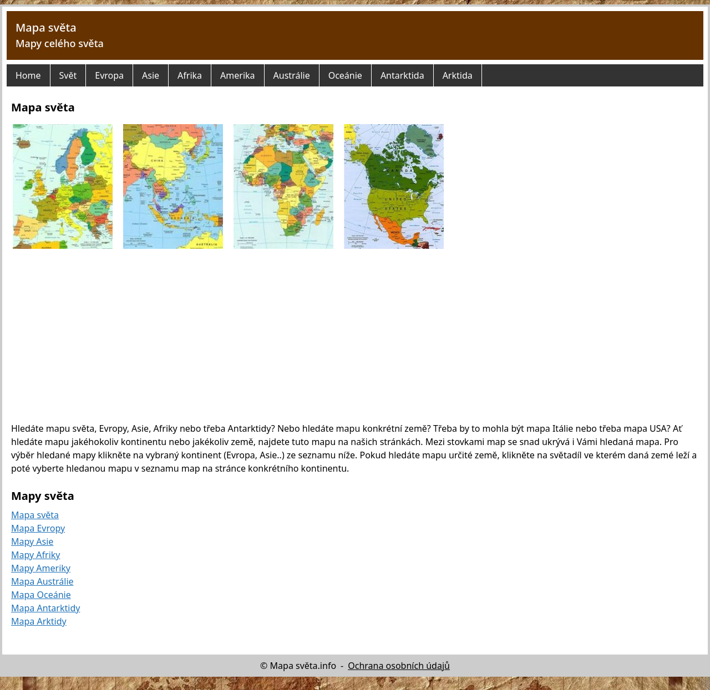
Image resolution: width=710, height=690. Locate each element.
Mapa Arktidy (39, 621)
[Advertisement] (355, 335)
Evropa (109, 75)
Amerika (237, 75)
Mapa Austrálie (42, 581)
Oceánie (345, 75)
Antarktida (402, 75)
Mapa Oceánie (41, 595)
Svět (68, 75)
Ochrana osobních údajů (399, 666)
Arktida (458, 75)
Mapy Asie (32, 541)
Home (28, 75)
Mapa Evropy (38, 528)
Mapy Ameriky (40, 568)
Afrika (190, 75)
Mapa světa (46, 27)
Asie (150, 75)
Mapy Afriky (35, 555)
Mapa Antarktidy (45, 608)
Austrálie (291, 75)
